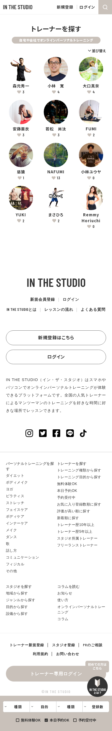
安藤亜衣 (21, 129)
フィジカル (15, 564)
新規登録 (65, 7)
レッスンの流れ (58, 309)
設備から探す (17, 614)
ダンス (11, 537)
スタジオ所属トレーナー (77, 538)
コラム (63, 619)
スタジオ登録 (63, 645)
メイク (11, 530)
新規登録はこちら (56, 337)
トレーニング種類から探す (79, 470)
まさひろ (56, 214)
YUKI (21, 214)
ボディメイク (17, 482)
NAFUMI (55, 172)
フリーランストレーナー (77, 545)
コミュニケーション (22, 557)
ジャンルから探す (20, 600)
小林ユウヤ (91, 172)
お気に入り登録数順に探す (79, 504)
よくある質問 (93, 309)
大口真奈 (91, 86)
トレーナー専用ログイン (56, 673)
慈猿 (21, 172)
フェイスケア (17, 510)
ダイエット (15, 476)
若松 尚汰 (56, 129)
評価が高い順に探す (73, 511)
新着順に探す (68, 518)
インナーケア (17, 523)
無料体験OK (30, 719)
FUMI (91, 129)
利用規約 (40, 654)
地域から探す (17, 593)
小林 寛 (56, 86)
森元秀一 (21, 86)
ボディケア (15, 516)
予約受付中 (87, 719)
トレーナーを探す (72, 464)
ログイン (87, 7)
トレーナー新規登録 (26, 645)
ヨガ (9, 489)
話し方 (11, 550)
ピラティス (15, 496)
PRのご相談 (93, 645)
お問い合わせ (67, 654)
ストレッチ (15, 503)
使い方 (63, 600)
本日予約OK (59, 719)
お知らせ (64, 593)
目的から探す (17, 607)
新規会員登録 (42, 299)
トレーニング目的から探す (79, 477)
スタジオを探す (19, 587)
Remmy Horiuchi (91, 217)
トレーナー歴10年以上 (76, 525)
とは (22, 309)
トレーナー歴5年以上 (74, 532)
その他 (11, 571)
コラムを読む (68, 587)
